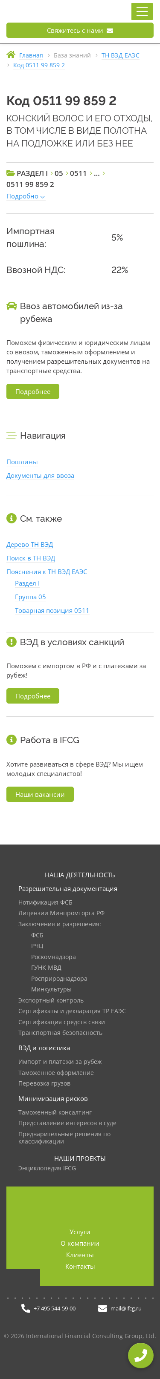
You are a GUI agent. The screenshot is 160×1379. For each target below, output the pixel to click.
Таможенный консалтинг (55, 1112)
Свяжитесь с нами (80, 30)
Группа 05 (30, 596)
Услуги (80, 1231)
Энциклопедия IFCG (47, 1168)
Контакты (80, 1266)
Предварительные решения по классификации (64, 1138)
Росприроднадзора (59, 979)
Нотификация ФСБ (45, 902)
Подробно (22, 196)
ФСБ (37, 935)
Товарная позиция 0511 (52, 610)
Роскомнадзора (53, 957)
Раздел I (27, 583)
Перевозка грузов (44, 1083)
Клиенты (80, 1254)
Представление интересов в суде (67, 1123)
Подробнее (32, 391)
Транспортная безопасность (60, 1033)
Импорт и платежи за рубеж (60, 1062)
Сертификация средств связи (61, 1022)
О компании (80, 1243)
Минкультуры (51, 989)
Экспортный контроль (51, 1000)
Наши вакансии (40, 794)
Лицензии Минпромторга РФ (61, 913)
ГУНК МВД (46, 967)
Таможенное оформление (56, 1073)
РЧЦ (37, 946)
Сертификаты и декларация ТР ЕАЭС (72, 1011)
